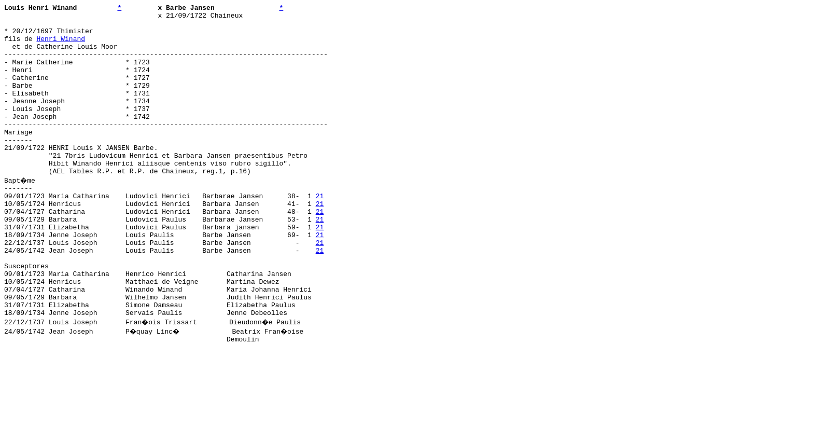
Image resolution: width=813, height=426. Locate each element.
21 (320, 233)
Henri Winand (60, 46)
